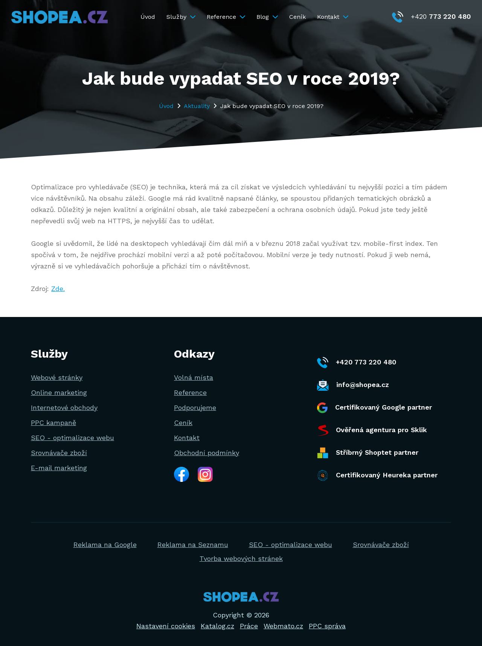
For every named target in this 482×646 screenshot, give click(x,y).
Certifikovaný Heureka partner (377, 475)
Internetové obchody (64, 407)
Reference (226, 16)
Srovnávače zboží (59, 453)
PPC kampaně (53, 423)
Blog (267, 16)
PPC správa (327, 626)
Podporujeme (195, 407)
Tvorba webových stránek (241, 558)
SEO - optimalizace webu (72, 438)
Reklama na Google (105, 544)
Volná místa (193, 377)
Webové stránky (56, 377)
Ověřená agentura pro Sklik (372, 430)
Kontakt (332, 16)
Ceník (297, 16)
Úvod (147, 16)
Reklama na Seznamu (192, 544)
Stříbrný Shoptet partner (367, 453)
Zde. (58, 289)
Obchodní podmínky (206, 453)
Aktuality (197, 106)
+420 (431, 16)
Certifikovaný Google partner (374, 407)
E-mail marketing (59, 468)
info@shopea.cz (353, 385)
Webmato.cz (283, 626)
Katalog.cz (217, 626)
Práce (249, 626)
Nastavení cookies (165, 626)
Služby (180, 16)
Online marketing (59, 392)
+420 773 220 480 (356, 362)
